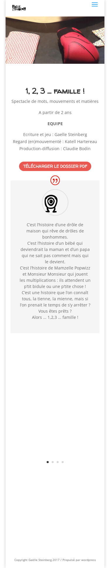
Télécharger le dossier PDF (55, 166)
